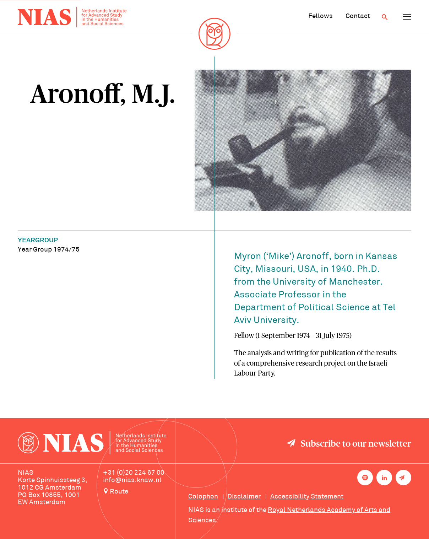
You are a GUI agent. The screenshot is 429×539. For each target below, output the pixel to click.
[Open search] (384, 17)
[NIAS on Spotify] (365, 477)
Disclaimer (244, 497)
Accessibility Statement (306, 497)
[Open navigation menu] (407, 17)
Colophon (203, 497)
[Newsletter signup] (403, 477)
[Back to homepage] (72, 17)
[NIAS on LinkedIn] (384, 477)
